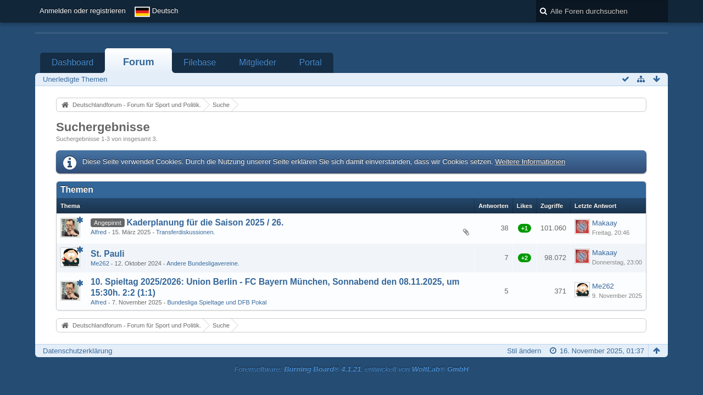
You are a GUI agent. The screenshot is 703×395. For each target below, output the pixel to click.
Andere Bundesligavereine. (202, 263)
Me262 (100, 263)
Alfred (99, 232)
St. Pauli (108, 253)
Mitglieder (257, 62)
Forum (138, 62)
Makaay (604, 223)
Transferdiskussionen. (185, 232)
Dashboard (72, 62)
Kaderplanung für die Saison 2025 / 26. (204, 222)
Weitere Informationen (530, 161)
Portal (310, 62)
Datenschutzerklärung (77, 351)
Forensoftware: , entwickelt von (351, 369)
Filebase (199, 62)
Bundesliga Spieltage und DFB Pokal (216, 302)
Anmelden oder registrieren (83, 11)
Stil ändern (524, 351)
